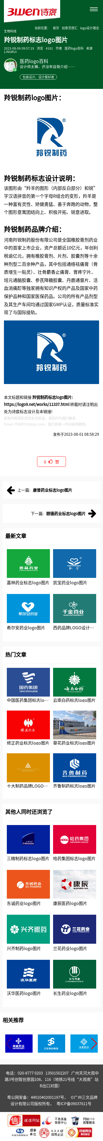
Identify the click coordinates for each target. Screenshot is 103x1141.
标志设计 (45, 178)
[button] (94, 1043)
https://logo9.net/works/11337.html (36, 404)
